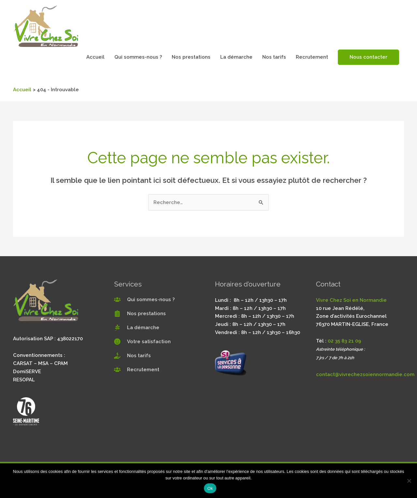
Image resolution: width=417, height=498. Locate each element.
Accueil (95, 57)
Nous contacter (368, 57)
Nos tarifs (274, 57)
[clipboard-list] (140, 313)
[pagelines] (136, 327)
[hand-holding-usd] (132, 355)
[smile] (142, 341)
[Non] (409, 480)
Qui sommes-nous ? (138, 57)
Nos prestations (191, 57)
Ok (210, 488)
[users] (144, 299)
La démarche (236, 57)
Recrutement (312, 57)
